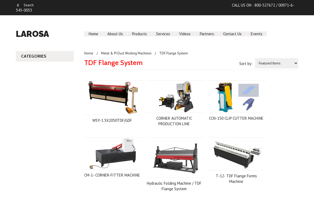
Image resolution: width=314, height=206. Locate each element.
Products (139, 33)
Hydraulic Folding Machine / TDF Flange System (174, 186)
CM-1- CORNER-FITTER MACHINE (112, 175)
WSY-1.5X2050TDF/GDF (112, 120)
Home (93, 33)
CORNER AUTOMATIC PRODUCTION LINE (174, 121)
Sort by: (245, 63)
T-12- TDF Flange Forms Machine (236, 178)
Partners (207, 33)
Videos (185, 33)
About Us (115, 33)
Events (256, 33)
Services (163, 33)
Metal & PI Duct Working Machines (126, 53)
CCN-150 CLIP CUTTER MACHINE (236, 118)
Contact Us (232, 33)
